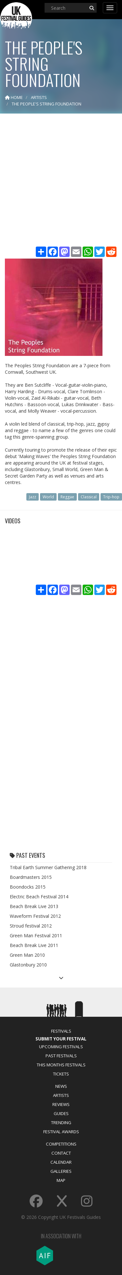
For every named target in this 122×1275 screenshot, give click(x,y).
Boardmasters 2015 (31, 877)
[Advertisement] (61, 181)
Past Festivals (61, 1056)
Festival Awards (61, 1132)
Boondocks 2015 (28, 887)
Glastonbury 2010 (28, 965)
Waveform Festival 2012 (35, 916)
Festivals (61, 1031)
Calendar (61, 1162)
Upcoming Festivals (61, 1047)
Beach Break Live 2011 (34, 945)
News (61, 1086)
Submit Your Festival (61, 1039)
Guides (61, 1113)
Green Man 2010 (27, 955)
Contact (61, 1153)
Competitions (61, 1144)
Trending (61, 1122)
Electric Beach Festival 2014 (39, 896)
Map (61, 1180)
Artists (61, 1095)
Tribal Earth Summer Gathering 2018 (48, 867)
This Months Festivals (61, 1065)
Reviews (61, 1104)
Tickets (61, 1074)
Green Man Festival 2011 (36, 935)
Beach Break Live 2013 (34, 906)
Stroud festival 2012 (31, 926)
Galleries (61, 1171)
